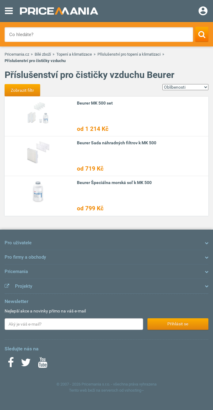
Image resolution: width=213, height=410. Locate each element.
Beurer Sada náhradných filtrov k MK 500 (116, 142)
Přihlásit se (177, 323)
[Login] (203, 12)
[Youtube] (42, 364)
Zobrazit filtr (22, 90)
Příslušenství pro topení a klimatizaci (129, 54)
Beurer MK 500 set (95, 103)
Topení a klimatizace (74, 54)
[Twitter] (26, 364)
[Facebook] (11, 364)
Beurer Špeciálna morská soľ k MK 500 (114, 182)
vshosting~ (134, 390)
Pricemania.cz (17, 54)
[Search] (201, 34)
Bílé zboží (43, 54)
